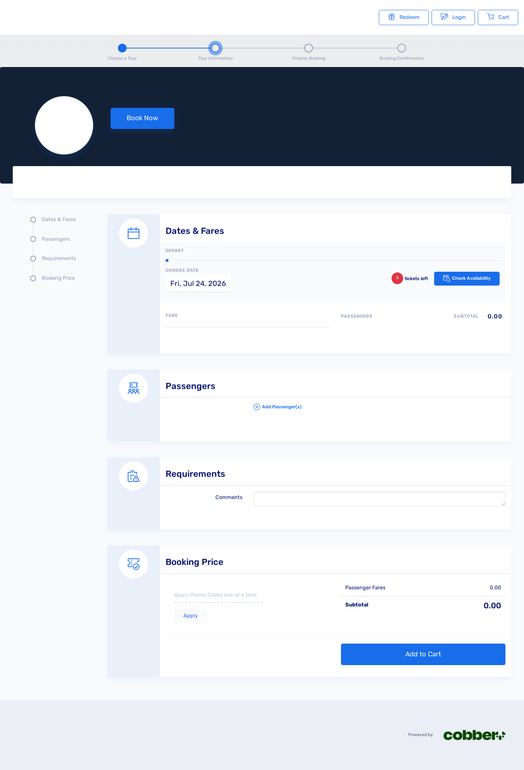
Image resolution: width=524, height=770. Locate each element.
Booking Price (58, 278)
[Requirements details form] (309, 485)
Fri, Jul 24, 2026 (198, 283)
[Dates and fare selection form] (309, 275)
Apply (190, 616)
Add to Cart (423, 654)
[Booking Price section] (309, 602)
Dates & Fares (59, 219)
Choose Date (182, 270)
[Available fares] (248, 337)
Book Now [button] (142, 118)
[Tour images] (383, 183)
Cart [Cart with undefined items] (498, 16)
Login (453, 16)
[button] (379, 409)
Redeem (404, 16)
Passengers (56, 239)
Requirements (59, 258)
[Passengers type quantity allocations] (423, 328)
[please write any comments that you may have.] (379, 498)
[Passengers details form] (309, 397)
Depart (175, 250)
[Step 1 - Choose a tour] (122, 51)
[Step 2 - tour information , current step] (215, 51)
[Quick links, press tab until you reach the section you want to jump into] (54, 251)
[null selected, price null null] (262, 125)
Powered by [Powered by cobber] (461, 734)
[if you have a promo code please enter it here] (218, 595)
